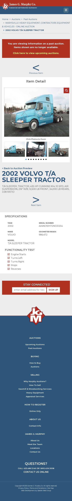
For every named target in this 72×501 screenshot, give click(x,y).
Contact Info (35, 426)
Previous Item (36, 73)
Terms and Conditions (38, 488)
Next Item (36, 205)
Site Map (50, 488)
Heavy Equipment (35, 393)
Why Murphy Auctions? (35, 381)
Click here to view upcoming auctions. (36, 53)
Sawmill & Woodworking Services (35, 389)
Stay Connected (36, 284)
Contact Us (35, 452)
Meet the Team (35, 444)
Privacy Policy (23, 488)
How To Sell (35, 385)
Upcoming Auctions (35, 344)
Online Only (35, 411)
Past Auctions (30, 19)
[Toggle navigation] (66, 10)
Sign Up (53, 290)
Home (5, 19)
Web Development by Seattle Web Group (36, 490)
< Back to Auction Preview (17, 168)
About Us (35, 440)
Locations (35, 448)
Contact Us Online (36, 472)
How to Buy (35, 363)
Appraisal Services (35, 396)
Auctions (16, 19)
